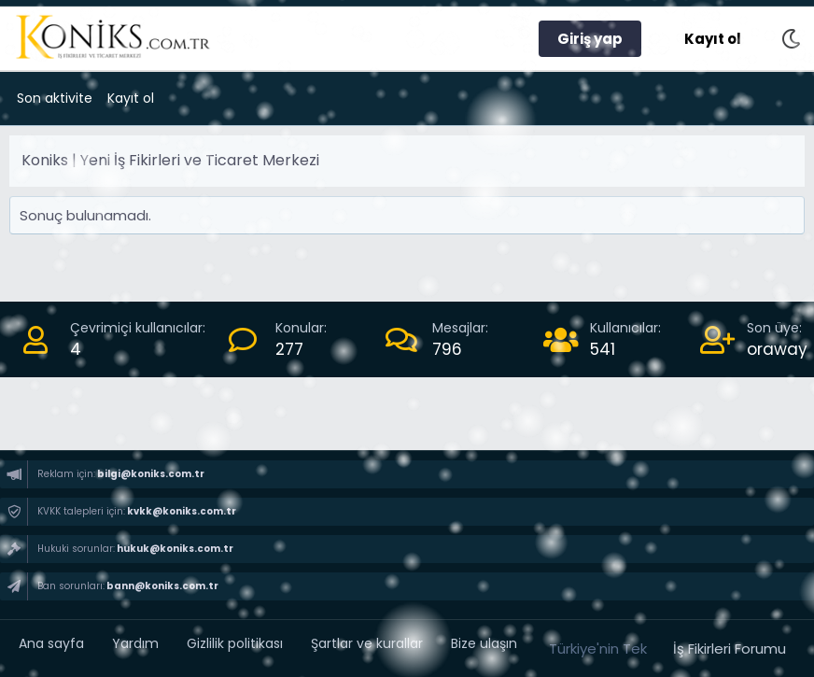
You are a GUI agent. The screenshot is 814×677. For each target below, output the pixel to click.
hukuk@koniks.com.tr (174, 549)
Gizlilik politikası (235, 643)
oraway (777, 349)
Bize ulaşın (484, 643)
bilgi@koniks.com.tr (149, 474)
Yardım (135, 643)
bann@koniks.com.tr (161, 586)
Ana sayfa (51, 643)
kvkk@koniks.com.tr (180, 511)
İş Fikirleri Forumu (729, 648)
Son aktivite (54, 98)
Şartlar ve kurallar (367, 643)
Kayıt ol (130, 98)
